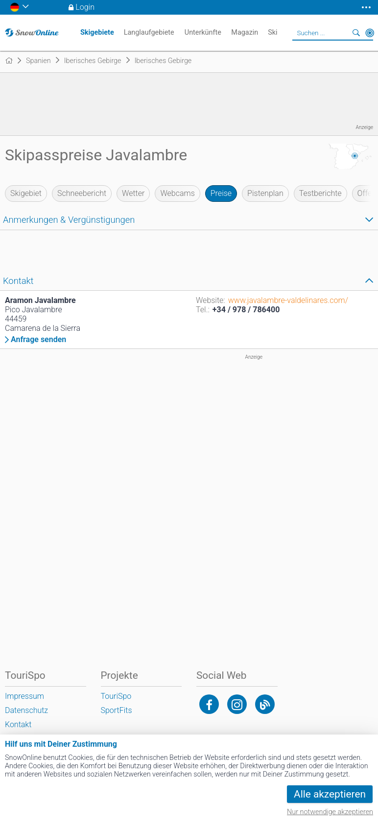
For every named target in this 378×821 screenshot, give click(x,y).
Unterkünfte (203, 32)
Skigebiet (26, 193)
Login (84, 7)
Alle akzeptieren (330, 794)
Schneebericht (81, 193)
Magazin (244, 32)
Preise (221, 193)
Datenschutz (26, 710)
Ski (272, 32)
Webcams (177, 193)
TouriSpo (116, 696)
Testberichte (320, 193)
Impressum (24, 696)
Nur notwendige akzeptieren (330, 812)
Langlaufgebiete (149, 32)
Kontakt (18, 724)
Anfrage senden (38, 340)
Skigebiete (97, 32)
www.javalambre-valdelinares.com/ (288, 300)
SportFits (116, 710)
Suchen (356, 32)
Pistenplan (265, 193)
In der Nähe (369, 32)
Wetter (133, 193)
